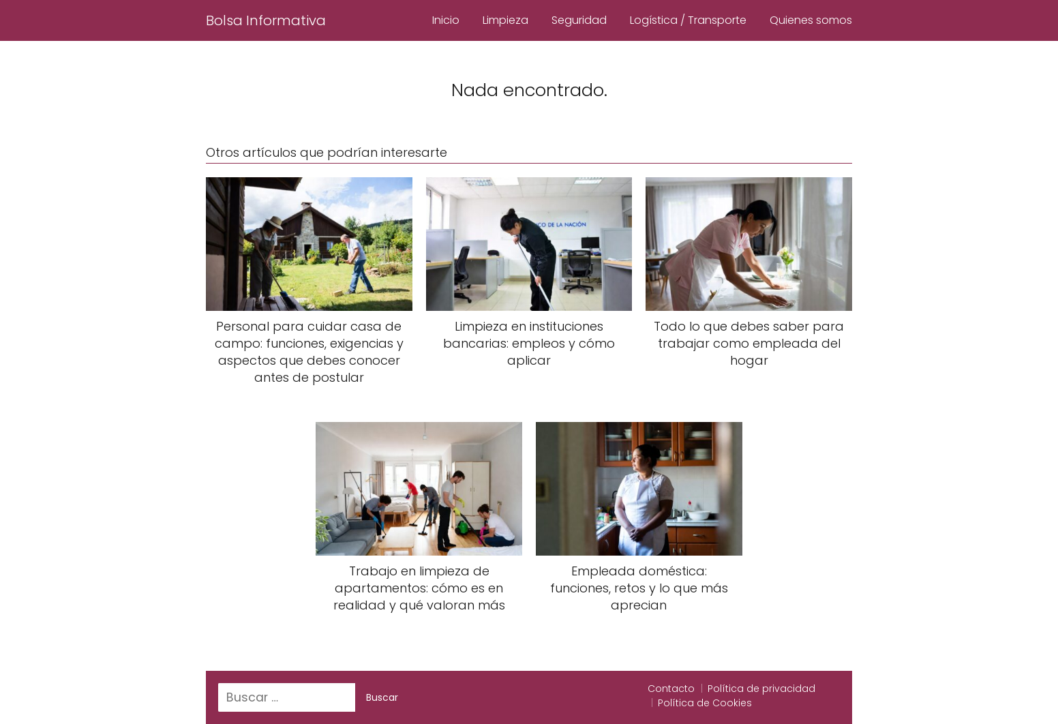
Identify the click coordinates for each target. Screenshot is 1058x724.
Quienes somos (811, 20)
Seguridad (579, 20)
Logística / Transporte (688, 20)
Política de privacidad (761, 688)
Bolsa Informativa (266, 20)
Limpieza (505, 20)
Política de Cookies (705, 703)
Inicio (445, 20)
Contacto (671, 688)
